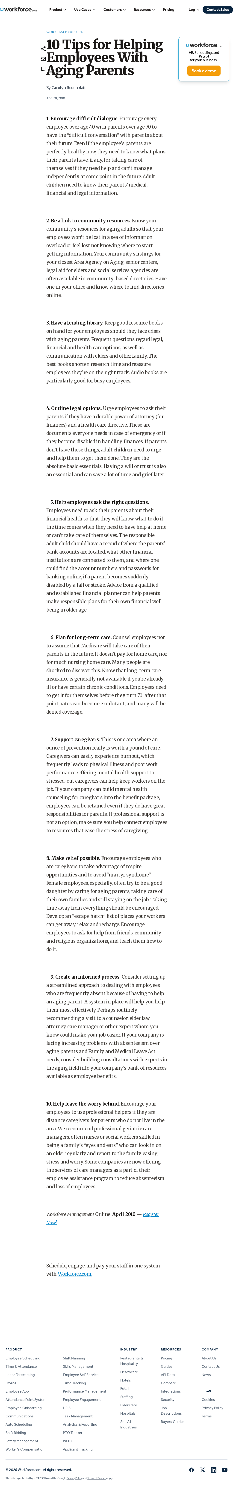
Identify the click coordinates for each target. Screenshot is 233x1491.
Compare (168, 1383)
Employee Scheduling (23, 1358)
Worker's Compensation (25, 1449)
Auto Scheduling (19, 1424)
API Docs (168, 1375)
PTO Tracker (73, 1433)
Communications (20, 1416)
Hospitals (128, 1413)
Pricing (168, 9)
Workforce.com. (75, 1274)
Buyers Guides (173, 1421)
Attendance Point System (26, 1399)
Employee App (17, 1391)
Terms (207, 1416)
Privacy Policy (212, 1408)
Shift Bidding (16, 1433)
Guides (167, 1366)
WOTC (68, 1441)
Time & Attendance (21, 1366)
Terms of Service (96, 1478)
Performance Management (84, 1391)
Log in (194, 9)
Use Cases (85, 9)
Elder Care (128, 1405)
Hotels (125, 1380)
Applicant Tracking (78, 1449)
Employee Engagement (82, 1399)
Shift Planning (74, 1358)
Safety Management (22, 1441)
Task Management (78, 1416)
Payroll (11, 1383)
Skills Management (78, 1366)
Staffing (126, 1397)
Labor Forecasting (20, 1375)
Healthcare (129, 1372)
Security (167, 1399)
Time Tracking (74, 1383)
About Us (209, 1358)
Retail (124, 1388)
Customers (115, 9)
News (206, 1375)
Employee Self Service (81, 1375)
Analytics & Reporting (80, 1424)
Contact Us (211, 1366)
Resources (145, 9)
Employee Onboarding (24, 1408)
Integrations (171, 1391)
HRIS (67, 1408)
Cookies (208, 1399)
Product (58, 9)
